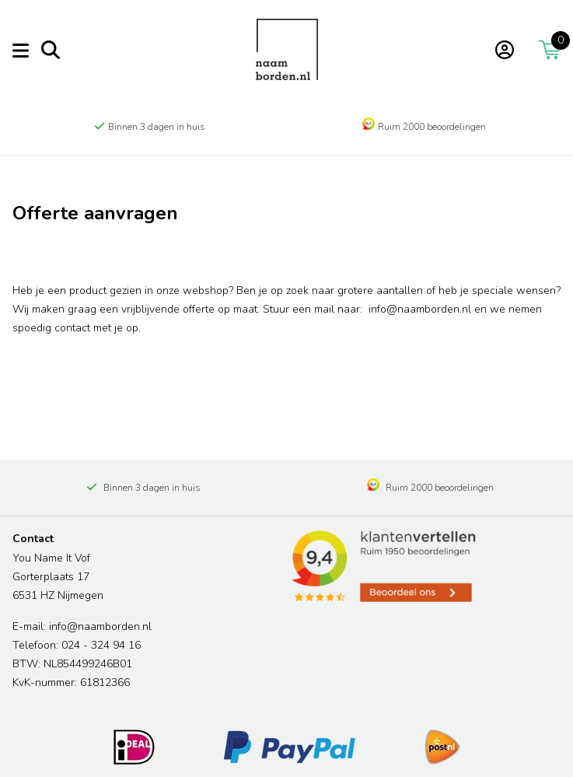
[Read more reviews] (383, 566)
